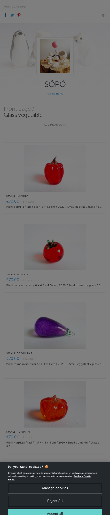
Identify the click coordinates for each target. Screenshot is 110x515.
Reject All (55, 504)
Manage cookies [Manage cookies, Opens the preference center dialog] (55, 491)
